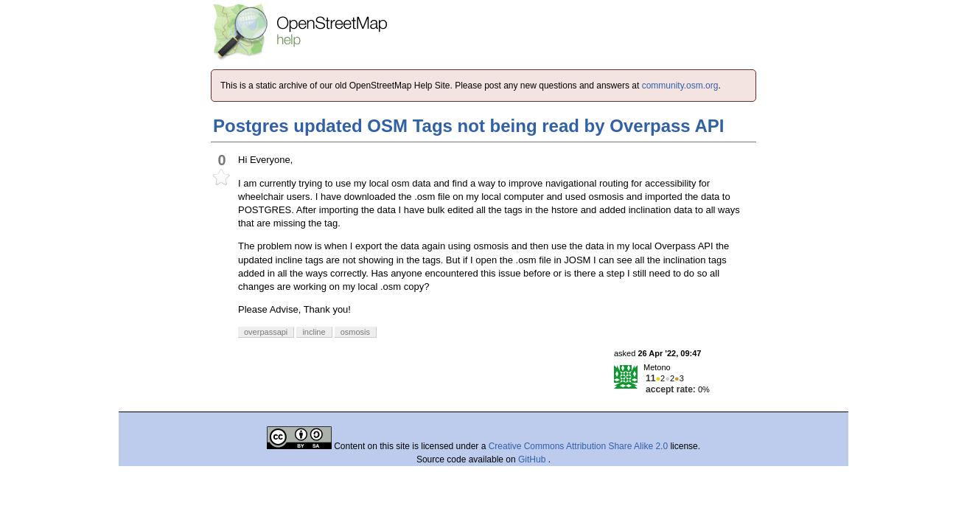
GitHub (533, 459)
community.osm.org (680, 85)
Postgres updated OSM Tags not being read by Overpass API (468, 126)
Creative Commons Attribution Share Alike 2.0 (578, 446)
